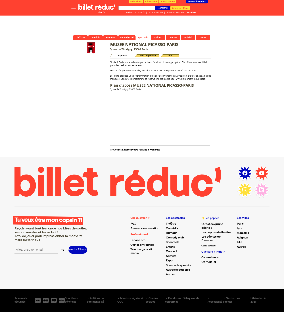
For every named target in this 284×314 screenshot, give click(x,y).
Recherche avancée (135, 12)
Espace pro (137, 240)
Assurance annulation (144, 228)
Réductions (151, 1)
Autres (170, 274)
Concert (171, 251)
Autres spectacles (178, 270)
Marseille (243, 233)
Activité (171, 256)
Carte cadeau (168, 1)
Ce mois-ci (208, 262)
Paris (101, 12)
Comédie (172, 228)
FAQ (133, 224)
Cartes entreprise (142, 245)
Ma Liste (191, 12)
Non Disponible (148, 55)
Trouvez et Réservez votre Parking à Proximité (135, 149)
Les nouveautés (155, 12)
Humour (171, 233)
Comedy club (175, 237)
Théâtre (171, 224)
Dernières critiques (175, 12)
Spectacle (172, 242)
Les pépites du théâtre (216, 232)
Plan (170, 55)
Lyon (240, 228)
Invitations (136, 1)
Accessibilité (215, 302)
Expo (169, 260)
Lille (239, 242)
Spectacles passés (178, 265)
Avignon (242, 237)
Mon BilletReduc (197, 1)
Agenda (122, 55)
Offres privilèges (180, 8)
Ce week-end (210, 257)
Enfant (170, 247)
